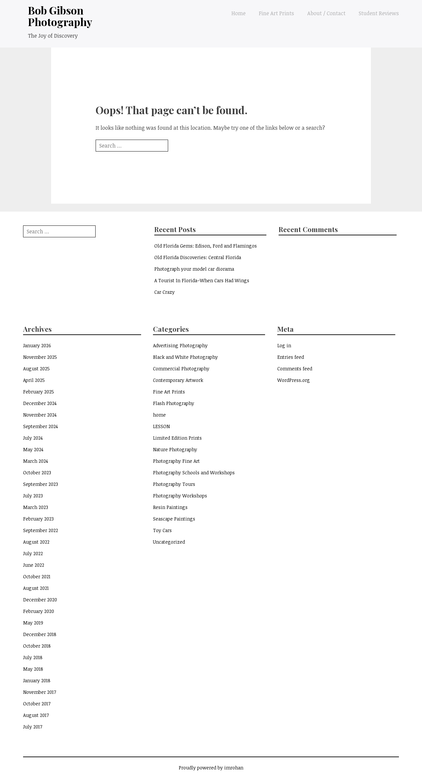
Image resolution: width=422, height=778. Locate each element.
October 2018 (37, 646)
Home (238, 13)
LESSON (161, 426)
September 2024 (40, 426)
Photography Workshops (180, 495)
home (159, 415)
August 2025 (36, 368)
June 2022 (33, 565)
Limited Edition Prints (177, 438)
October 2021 (36, 576)
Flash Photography (173, 403)
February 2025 (38, 392)
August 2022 (36, 542)
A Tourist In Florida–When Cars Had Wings (201, 280)
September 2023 (40, 484)
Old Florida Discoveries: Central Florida (197, 257)
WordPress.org (293, 380)
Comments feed (294, 368)
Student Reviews (379, 13)
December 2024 (40, 403)
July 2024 (33, 438)
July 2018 (33, 657)
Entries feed (290, 357)
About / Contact (326, 13)
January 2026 (37, 345)
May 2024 (33, 449)
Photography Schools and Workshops (194, 472)
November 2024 (40, 415)
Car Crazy (164, 292)
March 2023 (35, 507)
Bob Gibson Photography (60, 16)
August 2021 (36, 588)
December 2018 (39, 634)
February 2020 (38, 611)
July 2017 (32, 727)
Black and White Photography (185, 357)
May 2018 (33, 669)
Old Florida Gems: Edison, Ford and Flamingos (205, 246)
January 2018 (36, 680)
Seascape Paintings (174, 519)
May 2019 (33, 623)
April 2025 (34, 380)
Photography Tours (174, 484)
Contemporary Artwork (178, 380)
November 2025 (40, 357)
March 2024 (35, 461)
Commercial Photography (181, 368)
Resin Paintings (170, 507)
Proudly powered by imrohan (211, 767)
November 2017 (39, 692)
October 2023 (37, 472)
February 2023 (38, 519)
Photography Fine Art (176, 461)
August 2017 (36, 715)
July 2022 (33, 553)
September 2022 (40, 530)
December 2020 (40, 599)
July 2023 (33, 495)
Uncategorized (169, 542)
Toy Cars (162, 530)
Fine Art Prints (276, 13)
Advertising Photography (180, 345)
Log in (284, 345)
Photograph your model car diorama (194, 269)
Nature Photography (175, 449)
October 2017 (36, 703)
